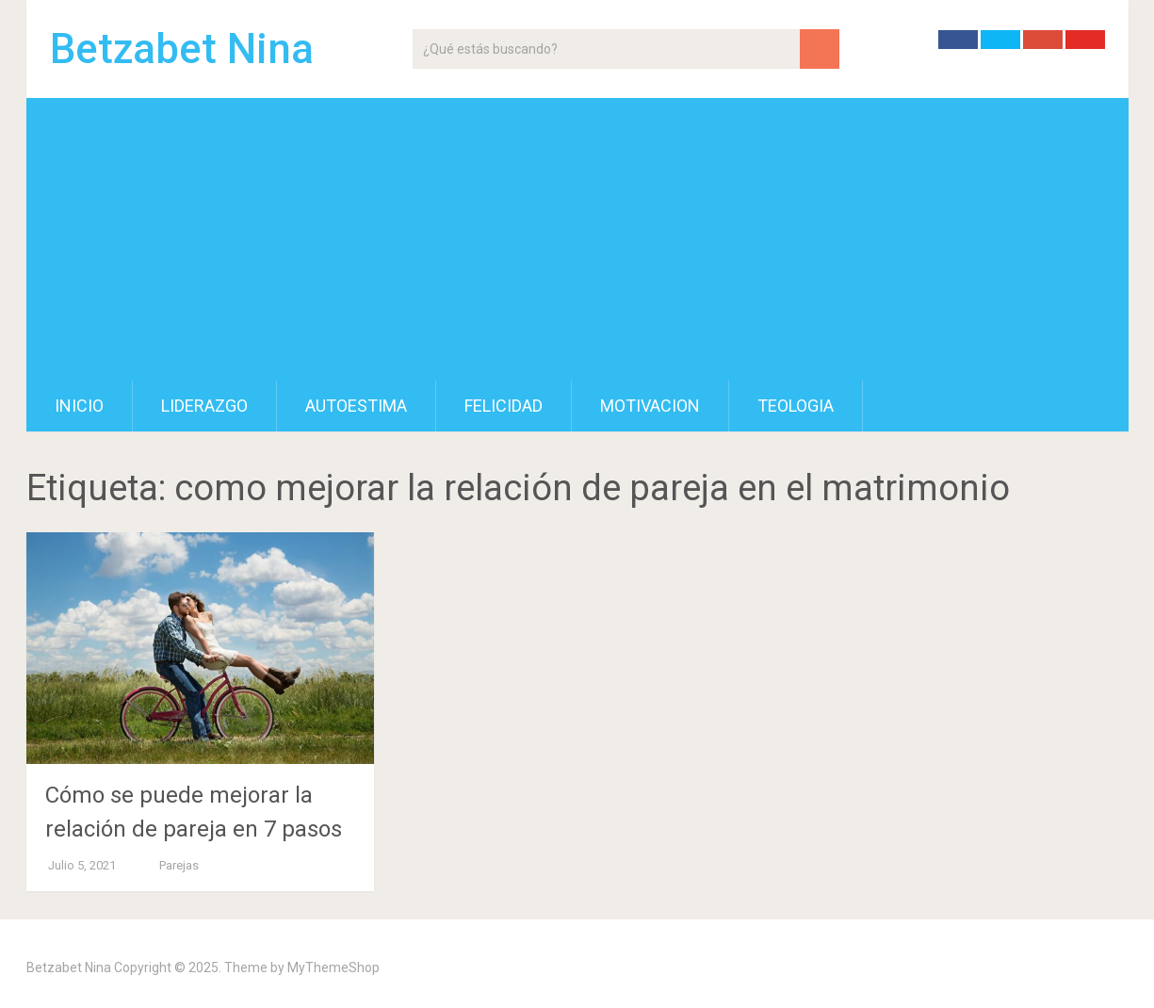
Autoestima (356, 405)
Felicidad (503, 405)
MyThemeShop (333, 967)
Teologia (795, 405)
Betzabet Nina (182, 49)
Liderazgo (204, 405)
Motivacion (650, 405)
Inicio (79, 405)
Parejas (179, 865)
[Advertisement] (577, 239)
